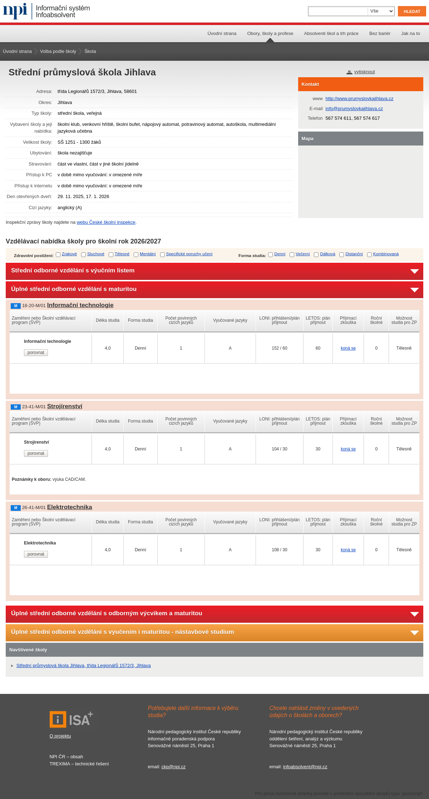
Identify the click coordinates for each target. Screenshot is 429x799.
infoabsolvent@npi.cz (305, 766)
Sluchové (95, 253)
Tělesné (122, 253)
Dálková (327, 253)
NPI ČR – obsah (66, 756)
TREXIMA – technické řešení (79, 763)
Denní (279, 253)
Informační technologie (80, 305)
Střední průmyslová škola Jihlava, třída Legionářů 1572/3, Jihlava (83, 665)
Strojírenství (65, 406)
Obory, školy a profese (270, 33)
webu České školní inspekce (106, 222)
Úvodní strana (221, 33)
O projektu (60, 736)
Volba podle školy (58, 51)
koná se (348, 348)
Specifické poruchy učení (189, 253)
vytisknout (364, 71)
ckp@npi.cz (174, 766)
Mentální (148, 253)
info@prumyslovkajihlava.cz (354, 108)
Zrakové (69, 253)
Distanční (354, 253)
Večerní (303, 253)
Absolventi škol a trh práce (331, 33)
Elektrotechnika (69, 507)
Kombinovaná (386, 253)
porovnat (36, 352)
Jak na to (410, 33)
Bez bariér (379, 33)
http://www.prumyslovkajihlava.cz (360, 98)
